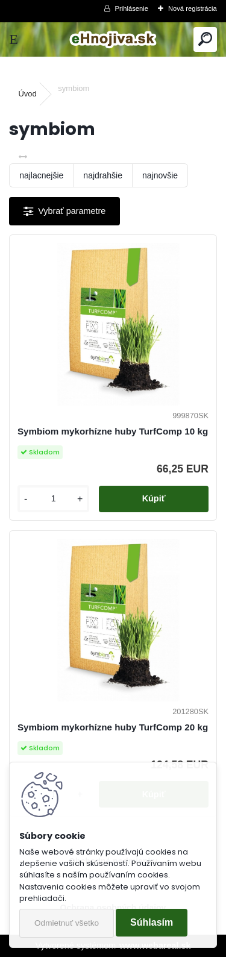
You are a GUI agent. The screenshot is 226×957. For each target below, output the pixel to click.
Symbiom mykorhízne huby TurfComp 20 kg (112, 727)
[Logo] (113, 39)
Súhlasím (151, 922)
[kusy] (53, 498)
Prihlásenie (131, 8)
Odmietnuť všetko (66, 922)
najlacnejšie (41, 175)
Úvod (27, 93)
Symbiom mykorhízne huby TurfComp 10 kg (112, 431)
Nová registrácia (192, 8)
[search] (205, 39)
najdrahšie (102, 175)
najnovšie (160, 175)
